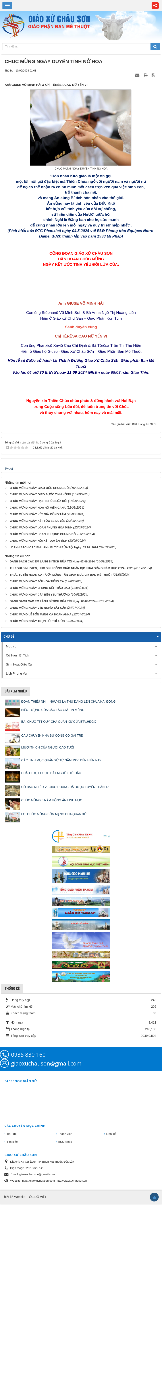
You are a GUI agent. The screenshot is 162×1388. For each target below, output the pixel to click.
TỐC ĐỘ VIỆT (36, 1381)
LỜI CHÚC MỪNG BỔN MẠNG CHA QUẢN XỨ (54, 998)
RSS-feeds (65, 1326)
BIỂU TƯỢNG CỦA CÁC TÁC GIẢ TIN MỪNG (53, 894)
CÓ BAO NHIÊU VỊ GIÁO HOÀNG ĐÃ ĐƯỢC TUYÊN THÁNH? (64, 971)
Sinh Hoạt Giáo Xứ (19, 848)
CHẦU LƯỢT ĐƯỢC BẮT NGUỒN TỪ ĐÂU (51, 957)
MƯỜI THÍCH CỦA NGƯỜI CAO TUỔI (47, 932)
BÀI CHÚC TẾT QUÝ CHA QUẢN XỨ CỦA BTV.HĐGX (58, 906)
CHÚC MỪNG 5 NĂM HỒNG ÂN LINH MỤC (51, 984)
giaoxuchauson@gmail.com (46, 1247)
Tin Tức (11, 1318)
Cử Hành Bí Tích (17, 839)
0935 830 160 (28, 1238)
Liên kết (111, 1318)
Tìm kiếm (12, 1326)
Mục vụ (11, 830)
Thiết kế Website (13, 1381)
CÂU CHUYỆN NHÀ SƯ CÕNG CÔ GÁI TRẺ (52, 920)
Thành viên (65, 1318)
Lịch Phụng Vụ (16, 857)
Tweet (9, 652)
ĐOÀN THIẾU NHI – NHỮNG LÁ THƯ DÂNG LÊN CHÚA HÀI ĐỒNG (68, 885)
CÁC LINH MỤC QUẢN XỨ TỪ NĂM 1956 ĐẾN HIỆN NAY (61, 944)
